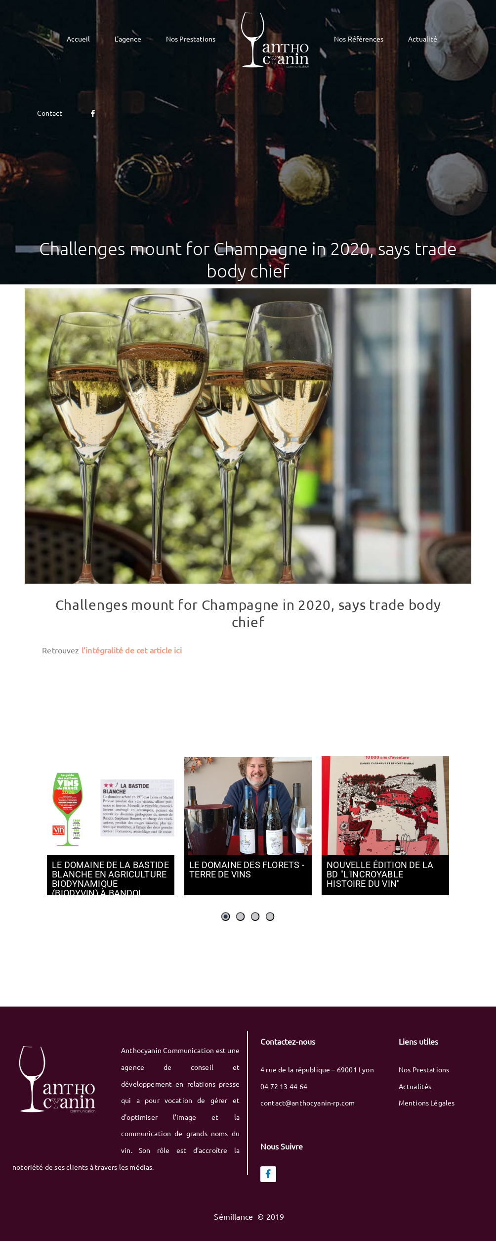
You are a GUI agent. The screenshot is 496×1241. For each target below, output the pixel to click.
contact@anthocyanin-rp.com (307, 1102)
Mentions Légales (427, 1102)
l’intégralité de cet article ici (132, 650)
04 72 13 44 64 (283, 1086)
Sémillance (234, 1216)
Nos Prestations (424, 1069)
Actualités (415, 1086)
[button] (225, 916)
